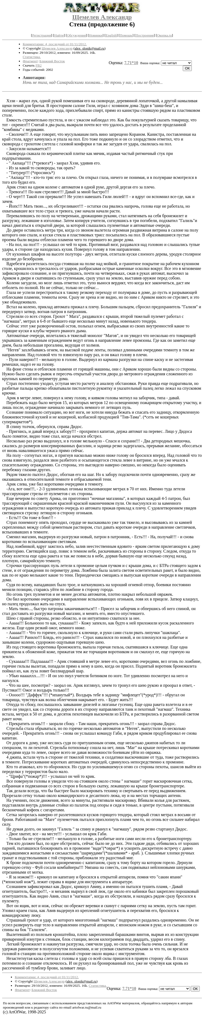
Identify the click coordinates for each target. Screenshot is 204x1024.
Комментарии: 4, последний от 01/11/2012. (55, 44)
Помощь (126, 35)
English (111, 35)
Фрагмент (30, 61)
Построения (144, 35)
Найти (59, 35)
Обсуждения (76, 35)
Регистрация (41, 35)
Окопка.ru (164, 35)
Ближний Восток (52, 61)
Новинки (95, 35)
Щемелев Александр (102, 17)
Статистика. (32, 57)
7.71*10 (131, 62)
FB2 (39, 65)
